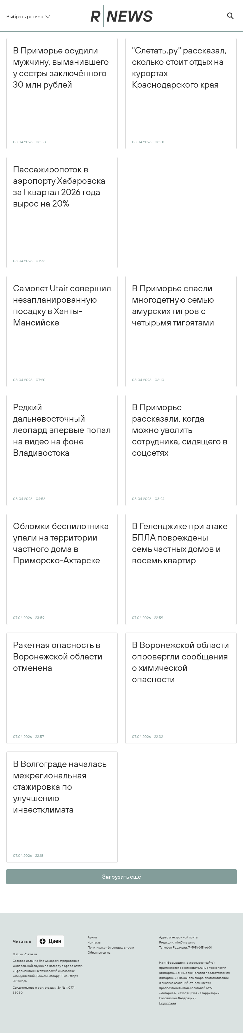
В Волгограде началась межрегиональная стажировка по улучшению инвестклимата (60, 808)
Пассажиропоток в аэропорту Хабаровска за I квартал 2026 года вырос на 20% (59, 213)
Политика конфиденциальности (111, 947)
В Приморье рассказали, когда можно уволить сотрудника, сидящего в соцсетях (179, 451)
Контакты (94, 942)
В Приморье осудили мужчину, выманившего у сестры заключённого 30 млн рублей (61, 94)
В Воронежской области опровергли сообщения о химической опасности (180, 689)
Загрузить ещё (121, 876)
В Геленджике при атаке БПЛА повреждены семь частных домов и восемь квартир (179, 570)
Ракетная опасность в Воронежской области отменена (58, 689)
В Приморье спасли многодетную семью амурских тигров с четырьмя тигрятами (173, 332)
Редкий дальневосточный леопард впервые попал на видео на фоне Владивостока (62, 451)
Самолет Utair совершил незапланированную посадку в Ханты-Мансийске (62, 332)
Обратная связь (99, 952)
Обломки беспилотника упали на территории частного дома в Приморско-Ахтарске (61, 570)
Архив (92, 937)
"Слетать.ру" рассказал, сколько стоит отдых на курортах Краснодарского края (179, 94)
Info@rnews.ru (185, 942)
